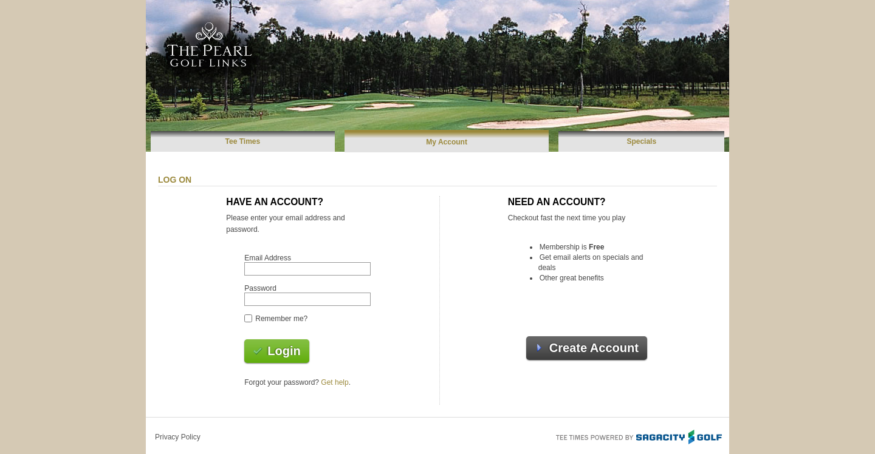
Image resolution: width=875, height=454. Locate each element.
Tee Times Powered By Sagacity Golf (638, 436)
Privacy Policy (178, 437)
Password (260, 288)
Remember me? (281, 318)
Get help (334, 382)
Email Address (267, 258)
